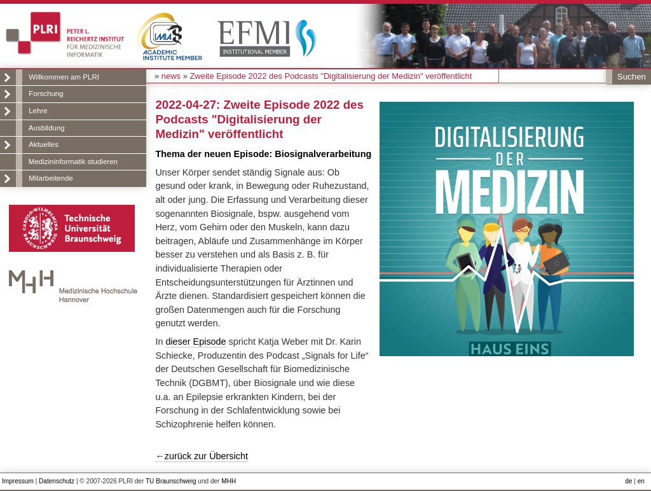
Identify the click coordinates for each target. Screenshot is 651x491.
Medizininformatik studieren (73, 161)
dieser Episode (195, 341)
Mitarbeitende (51, 178)
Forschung (46, 93)
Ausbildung (47, 128)
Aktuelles (43, 144)
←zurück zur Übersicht (201, 456)
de (628, 481)
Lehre (38, 110)
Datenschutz (56, 481)
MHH (228, 481)
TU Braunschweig (171, 481)
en (641, 481)
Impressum (18, 481)
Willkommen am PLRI (64, 77)
